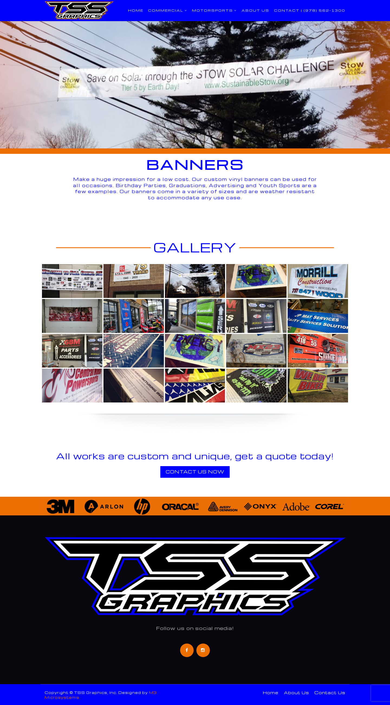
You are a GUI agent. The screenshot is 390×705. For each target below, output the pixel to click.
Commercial (165, 10)
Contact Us (329, 692)
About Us (255, 10)
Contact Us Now (195, 472)
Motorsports (212, 10)
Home (135, 10)
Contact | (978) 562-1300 (309, 10)
